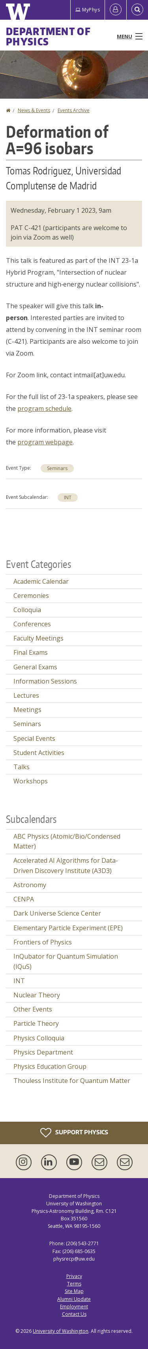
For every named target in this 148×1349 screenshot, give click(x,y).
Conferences (32, 624)
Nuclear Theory (36, 995)
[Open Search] (137, 10)
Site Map (74, 1291)
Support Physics (74, 1132)
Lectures (26, 695)
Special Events (34, 738)
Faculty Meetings (38, 638)
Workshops (30, 781)
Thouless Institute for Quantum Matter (71, 1080)
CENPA (23, 899)
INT (67, 497)
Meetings (27, 709)
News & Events (34, 110)
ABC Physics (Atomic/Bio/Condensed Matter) (66, 841)
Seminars (57, 468)
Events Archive (74, 110)
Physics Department (43, 1052)
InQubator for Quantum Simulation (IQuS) (65, 961)
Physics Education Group (49, 1066)
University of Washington (60, 1331)
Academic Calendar (41, 581)
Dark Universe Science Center (57, 913)
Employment (74, 1306)
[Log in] (115, 10)
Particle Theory (36, 1023)
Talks (21, 767)
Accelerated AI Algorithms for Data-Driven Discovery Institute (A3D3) (65, 865)
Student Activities (38, 752)
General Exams (35, 667)
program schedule (44, 408)
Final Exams (30, 652)
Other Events (32, 1009)
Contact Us (74, 1314)
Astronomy (29, 885)
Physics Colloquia (38, 1038)
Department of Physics (48, 36)
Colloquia (27, 609)
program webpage (45, 442)
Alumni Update (74, 1299)
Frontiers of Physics (42, 942)
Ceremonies (31, 595)
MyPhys (87, 9)
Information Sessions (45, 681)
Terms (74, 1283)
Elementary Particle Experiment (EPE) (68, 928)
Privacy (74, 1276)
